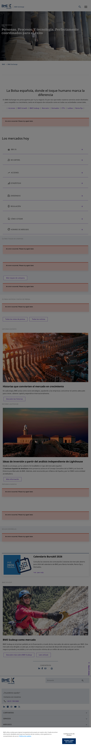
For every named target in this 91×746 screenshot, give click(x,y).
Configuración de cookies (69, 735)
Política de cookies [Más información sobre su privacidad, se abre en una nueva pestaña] (25, 737)
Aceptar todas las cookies (69, 742)
